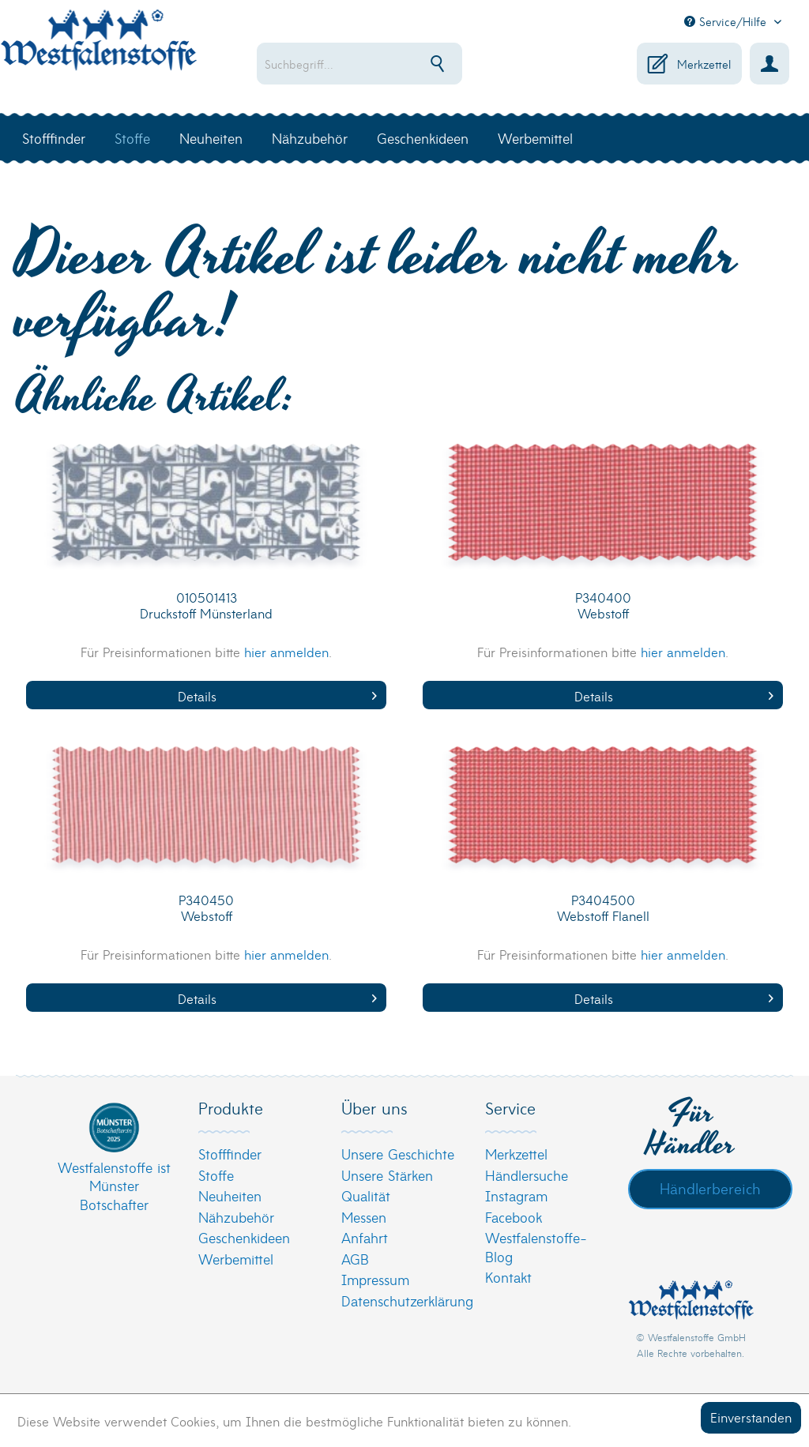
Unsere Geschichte (397, 1153)
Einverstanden (751, 1417)
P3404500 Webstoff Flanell (603, 908)
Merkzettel (516, 1153)
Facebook (513, 1217)
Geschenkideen (244, 1237)
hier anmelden (286, 651)
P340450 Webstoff (206, 908)
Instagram (516, 1195)
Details (277, 695)
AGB (355, 1258)
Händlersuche (526, 1175)
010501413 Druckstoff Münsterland (206, 605)
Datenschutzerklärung (400, 1300)
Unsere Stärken (387, 1175)
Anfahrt (364, 1237)
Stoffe (216, 1175)
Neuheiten (230, 1195)
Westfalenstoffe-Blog (536, 1246)
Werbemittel (235, 1258)
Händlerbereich (710, 1188)
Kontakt (508, 1277)
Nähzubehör (236, 1217)
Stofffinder (230, 1153)
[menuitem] (369, 64)
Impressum (375, 1279)
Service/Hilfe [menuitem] (727, 21)
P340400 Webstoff (603, 605)
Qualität (365, 1195)
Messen (363, 1217)
